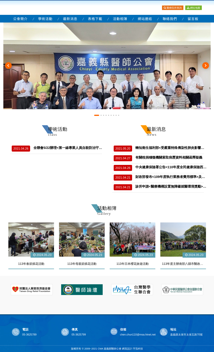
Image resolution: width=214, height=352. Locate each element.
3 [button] (103, 115)
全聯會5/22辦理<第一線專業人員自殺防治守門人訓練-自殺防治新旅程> (86, 148)
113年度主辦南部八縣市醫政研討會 (183, 263)
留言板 (193, 19)
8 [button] (116, 115)
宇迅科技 (138, 348)
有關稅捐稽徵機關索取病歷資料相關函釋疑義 (168, 157)
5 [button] (108, 115)
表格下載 (95, 19)
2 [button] (101, 115)
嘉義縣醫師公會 (38, 7)
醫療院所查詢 (173, 7)
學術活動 (45, 19)
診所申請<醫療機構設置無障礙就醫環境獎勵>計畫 (172, 186)
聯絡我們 (170, 19)
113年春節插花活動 (31, 263)
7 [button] (113, 115)
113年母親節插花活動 (81, 263)
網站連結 (145, 19)
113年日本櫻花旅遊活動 (132, 263)
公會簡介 (20, 19)
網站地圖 (193, 7)
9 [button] (118, 115)
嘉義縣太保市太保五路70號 (186, 334)
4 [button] (106, 115)
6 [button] (111, 115)
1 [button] (96, 115)
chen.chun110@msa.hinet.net (138, 334)
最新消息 (70, 19)
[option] (107, 65)
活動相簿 (120, 19)
